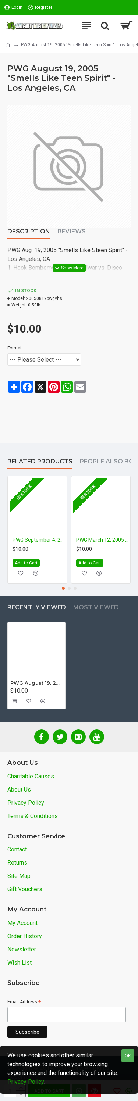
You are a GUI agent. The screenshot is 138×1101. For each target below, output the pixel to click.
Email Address (24, 1002)
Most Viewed (96, 607)
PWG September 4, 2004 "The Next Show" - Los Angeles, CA (39, 540)
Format (14, 348)
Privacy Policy (25, 1081)
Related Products (39, 461)
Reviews (71, 231)
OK (128, 1055)
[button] (63, 588)
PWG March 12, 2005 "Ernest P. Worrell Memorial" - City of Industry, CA (102, 540)
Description (28, 231)
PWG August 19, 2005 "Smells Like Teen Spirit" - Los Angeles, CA (36, 683)
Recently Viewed (36, 607)
